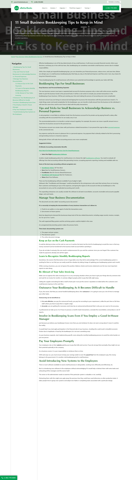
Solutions (52, 8)
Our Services (20, 57)
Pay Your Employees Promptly (22, 109)
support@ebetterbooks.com (21, 2)
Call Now (20, 43)
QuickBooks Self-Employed (50, 175)
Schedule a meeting (114, 2)
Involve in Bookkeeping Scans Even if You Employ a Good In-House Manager (24, 105)
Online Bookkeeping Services (34, 57)
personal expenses (114, 127)
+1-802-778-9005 (9, 478)
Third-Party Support (74, 8)
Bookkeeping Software (59, 154)
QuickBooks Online (48, 168)
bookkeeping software (93, 158)
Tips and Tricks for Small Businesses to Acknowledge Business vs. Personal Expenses (24, 74)
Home (13, 57)
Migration (62, 8)
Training (87, 8)
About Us (44, 8)
